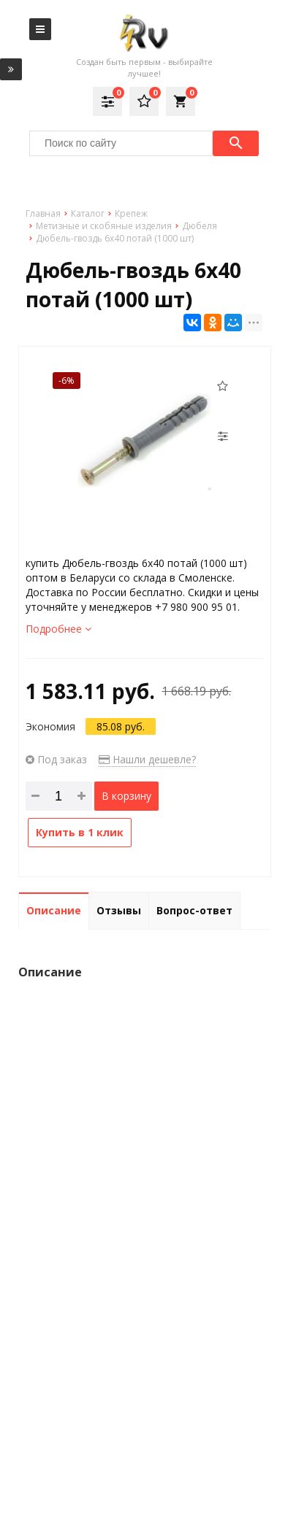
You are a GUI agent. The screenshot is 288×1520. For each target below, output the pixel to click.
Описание (53, 910)
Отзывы (118, 910)
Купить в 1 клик (80, 832)
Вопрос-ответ (194, 910)
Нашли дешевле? (147, 759)
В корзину (126, 796)
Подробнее (58, 629)
